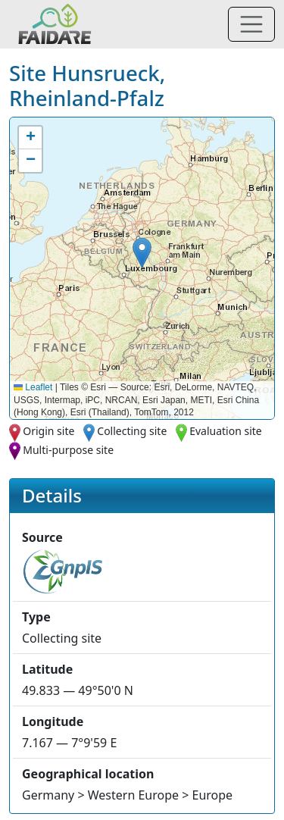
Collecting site (132, 431)
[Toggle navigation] (251, 24)
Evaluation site (225, 431)
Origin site (48, 431)
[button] (142, 252)
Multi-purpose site (68, 450)
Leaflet (33, 387)
